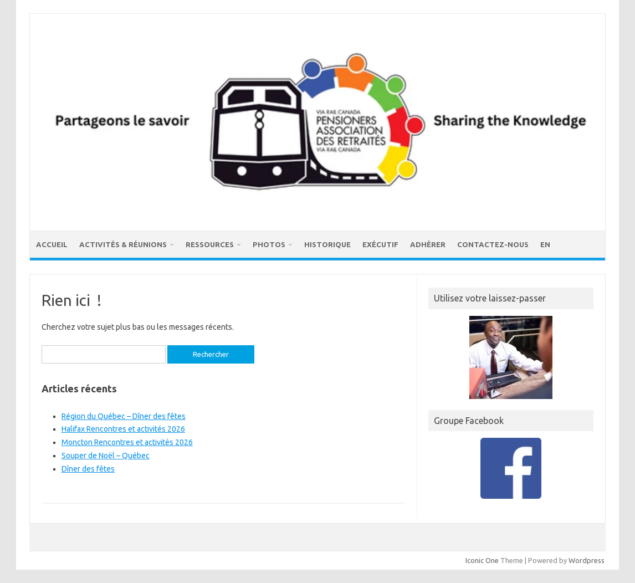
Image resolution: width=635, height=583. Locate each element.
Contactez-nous (493, 244)
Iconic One (482, 560)
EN (545, 244)
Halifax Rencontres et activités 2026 (123, 429)
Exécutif (380, 244)
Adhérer (427, 244)
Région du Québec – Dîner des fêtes (124, 416)
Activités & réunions (123, 244)
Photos (269, 244)
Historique (327, 244)
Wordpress (587, 560)
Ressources (210, 244)
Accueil (52, 244)
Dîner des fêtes (88, 468)
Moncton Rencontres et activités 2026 (127, 442)
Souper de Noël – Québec (106, 455)
